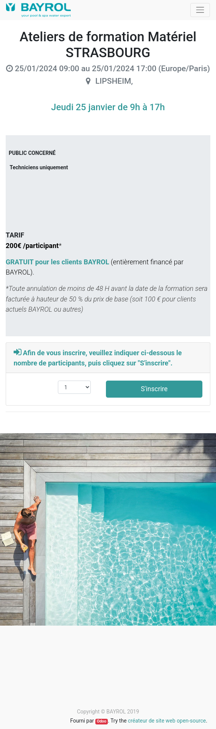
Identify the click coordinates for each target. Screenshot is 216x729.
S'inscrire (154, 389)
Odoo (101, 721)
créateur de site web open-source (167, 721)
